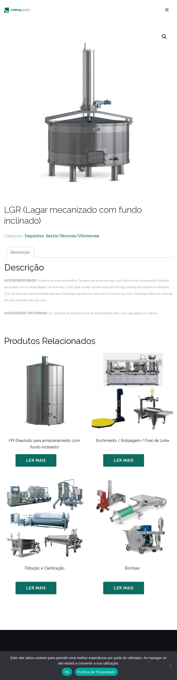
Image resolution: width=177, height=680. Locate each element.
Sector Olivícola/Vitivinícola (72, 236)
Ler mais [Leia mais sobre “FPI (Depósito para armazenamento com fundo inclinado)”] (36, 460)
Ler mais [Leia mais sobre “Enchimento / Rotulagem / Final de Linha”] (124, 460)
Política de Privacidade (96, 672)
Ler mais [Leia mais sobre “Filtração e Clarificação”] (36, 588)
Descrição (20, 252)
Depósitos (34, 236)
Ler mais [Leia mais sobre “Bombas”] (124, 588)
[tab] (20, 252)
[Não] (170, 665)
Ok (67, 672)
